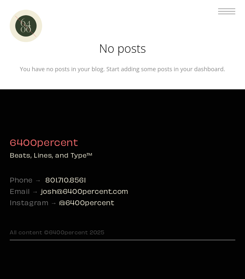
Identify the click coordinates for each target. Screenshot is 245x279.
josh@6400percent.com (84, 190)
